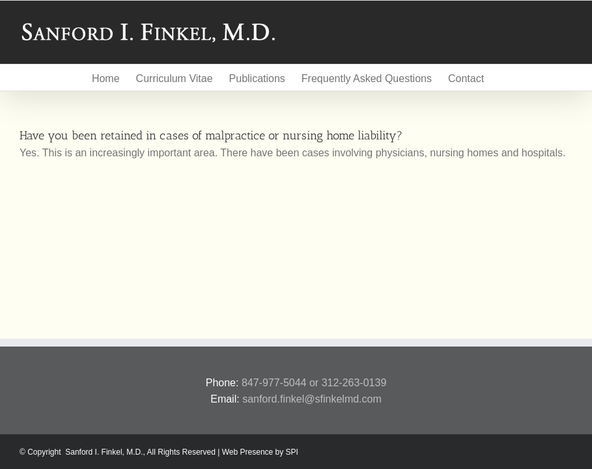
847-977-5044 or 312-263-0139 (314, 382)
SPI (292, 452)
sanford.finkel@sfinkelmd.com (312, 399)
